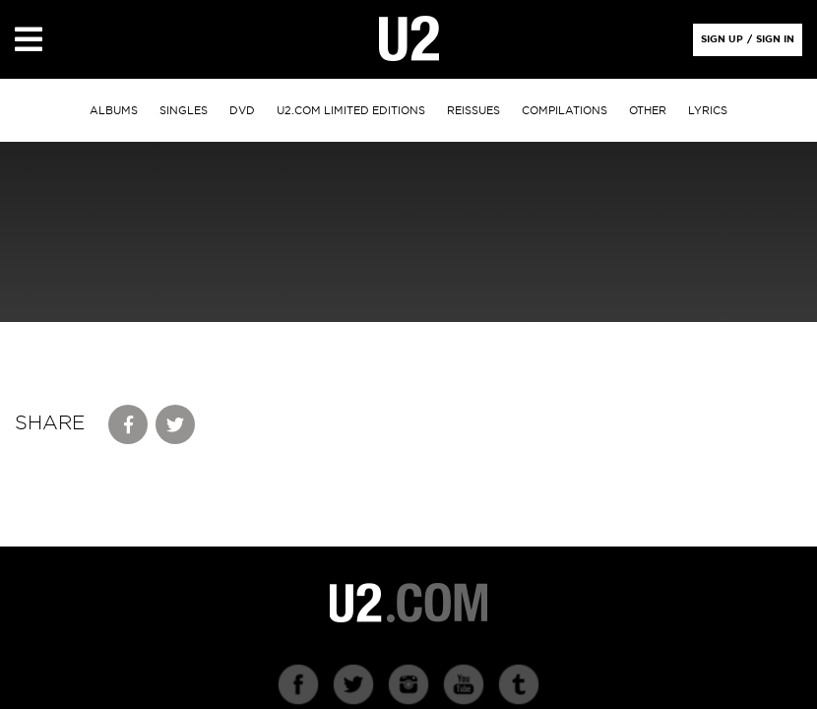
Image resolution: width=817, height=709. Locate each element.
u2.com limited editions (351, 110)
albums (114, 110)
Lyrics (707, 110)
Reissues (473, 110)
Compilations (564, 110)
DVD (242, 110)
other (647, 110)
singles (183, 110)
